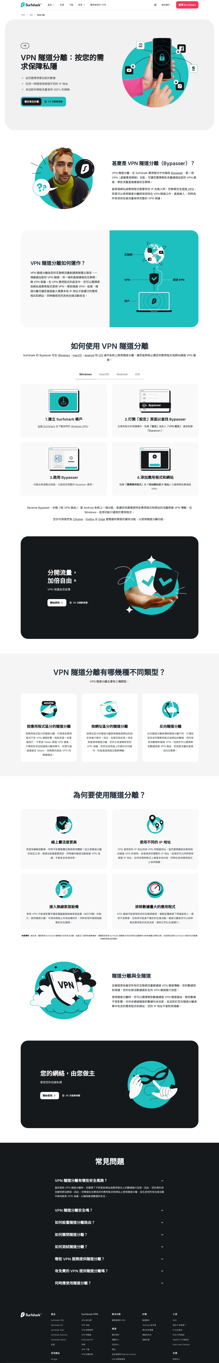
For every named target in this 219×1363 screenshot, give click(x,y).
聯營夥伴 (146, 1320)
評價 (83, 1345)
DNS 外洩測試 (178, 1335)
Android (89, 355)
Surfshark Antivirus (59, 1335)
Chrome (78, 519)
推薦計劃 (146, 1340)
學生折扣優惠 (147, 1330)
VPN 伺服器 (86, 1335)
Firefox (90, 519)
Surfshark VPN (57, 1320)
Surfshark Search (58, 1340)
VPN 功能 (85, 1325)
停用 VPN (188, 189)
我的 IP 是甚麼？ (179, 1325)
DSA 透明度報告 (118, 1359)
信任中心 (115, 1345)
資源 (81, 4)
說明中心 (176, 1359)
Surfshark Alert (57, 1330)
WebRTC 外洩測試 (181, 1340)
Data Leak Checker (181, 1345)
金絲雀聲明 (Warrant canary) (124, 1354)
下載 (71, 4)
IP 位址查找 (177, 1330)
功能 (31, 15)
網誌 (114, 1350)
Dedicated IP (87, 1340)
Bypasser (177, 173)
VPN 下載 (85, 1350)
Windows (64, 355)
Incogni (54, 1359)
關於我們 (115, 1335)
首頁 (23, 15)
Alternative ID (57, 1325)
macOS (77, 355)
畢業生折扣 (146, 1335)
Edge (101, 519)
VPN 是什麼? (86, 1320)
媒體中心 (115, 1340)
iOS (101, 355)
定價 (62, 4)
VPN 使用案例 (87, 1330)
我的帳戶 (165, 4)
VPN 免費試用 (87, 1354)
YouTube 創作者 (149, 1325)
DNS (175, 1320)
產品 (51, 4)
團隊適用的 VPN (98, 4)
